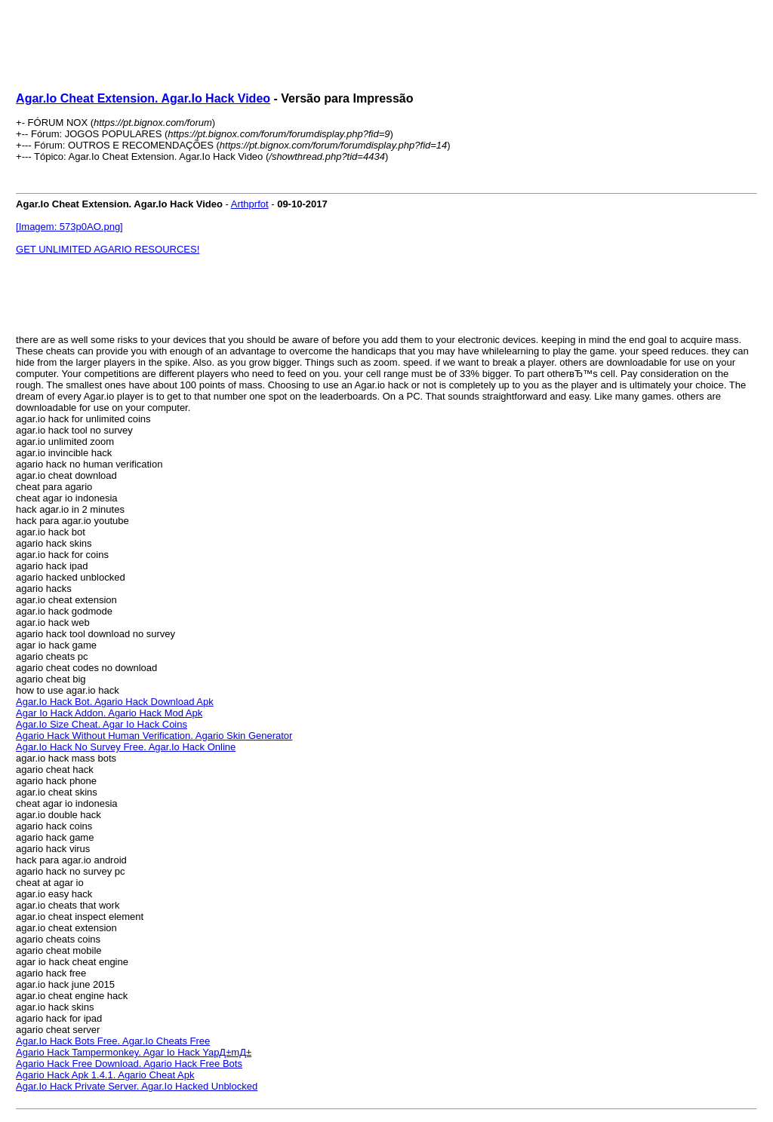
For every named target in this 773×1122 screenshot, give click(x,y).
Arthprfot (250, 204)
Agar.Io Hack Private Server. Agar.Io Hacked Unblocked (136, 1086)
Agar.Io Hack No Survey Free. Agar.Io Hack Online (126, 747)
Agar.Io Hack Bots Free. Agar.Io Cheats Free (113, 1041)
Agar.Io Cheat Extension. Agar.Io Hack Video (143, 98)
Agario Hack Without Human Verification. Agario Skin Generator (154, 735)
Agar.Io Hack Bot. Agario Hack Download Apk (115, 701)
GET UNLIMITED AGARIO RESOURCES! (107, 249)
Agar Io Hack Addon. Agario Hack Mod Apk (109, 713)
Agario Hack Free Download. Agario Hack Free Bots (129, 1063)
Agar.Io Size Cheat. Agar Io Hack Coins (101, 724)
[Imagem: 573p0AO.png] (69, 226)
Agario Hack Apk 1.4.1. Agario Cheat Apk (105, 1075)
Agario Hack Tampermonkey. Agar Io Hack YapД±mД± (133, 1052)
